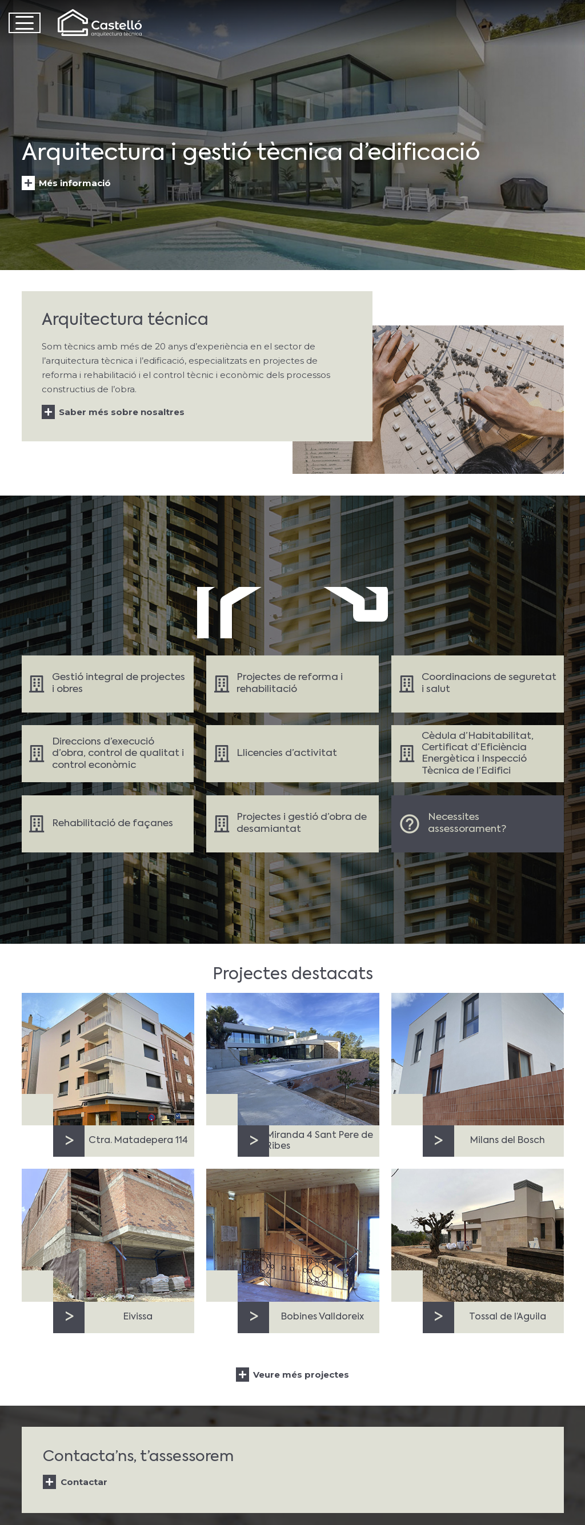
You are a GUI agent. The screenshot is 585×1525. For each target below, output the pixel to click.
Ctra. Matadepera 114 (137, 1140)
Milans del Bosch (507, 1140)
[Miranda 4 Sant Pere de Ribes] (292, 1059)
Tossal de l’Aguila (507, 1317)
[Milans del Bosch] (477, 1059)
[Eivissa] (108, 1235)
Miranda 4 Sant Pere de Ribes (319, 1141)
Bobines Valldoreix (322, 1317)
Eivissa (138, 1317)
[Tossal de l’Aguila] (477, 1235)
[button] (25, 23)
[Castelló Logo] (101, 23)
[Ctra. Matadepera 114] (108, 1059)
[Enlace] (108, 684)
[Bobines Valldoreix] (292, 1235)
